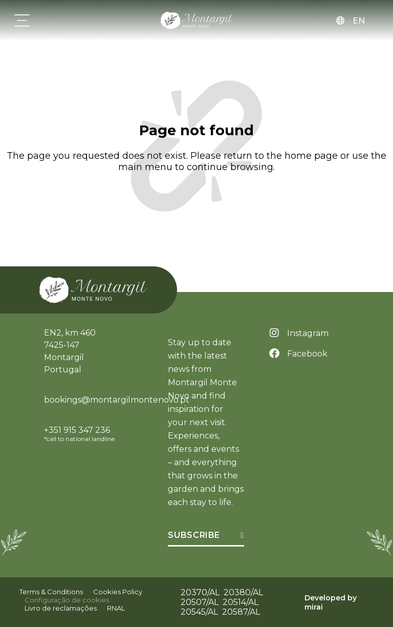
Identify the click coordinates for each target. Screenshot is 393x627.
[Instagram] (274, 333)
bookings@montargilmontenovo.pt (116, 400)
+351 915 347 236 (77, 430)
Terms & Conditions (51, 592)
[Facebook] (274, 353)
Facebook (307, 354)
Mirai (313, 607)
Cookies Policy (117, 592)
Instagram (308, 333)
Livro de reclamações (61, 608)
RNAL (116, 608)
